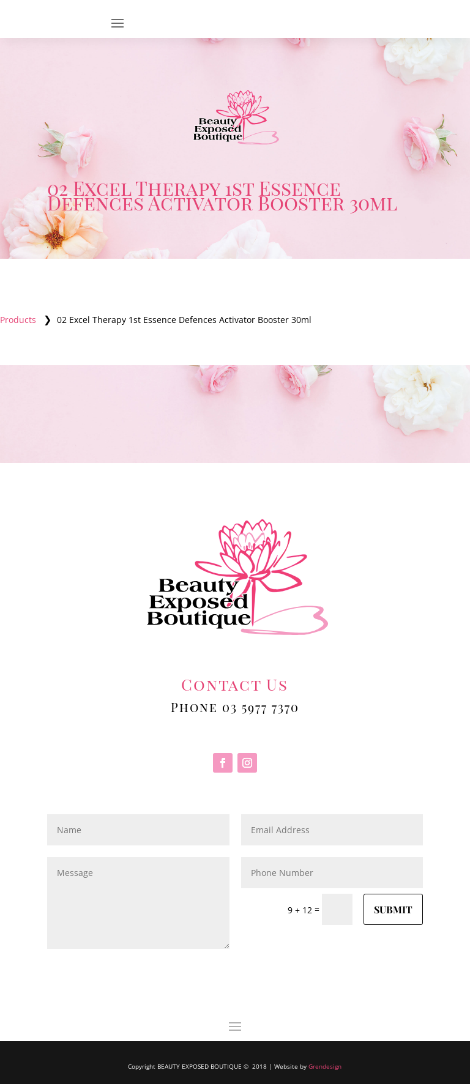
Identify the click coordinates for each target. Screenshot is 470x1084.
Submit (393, 909)
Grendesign (324, 1066)
